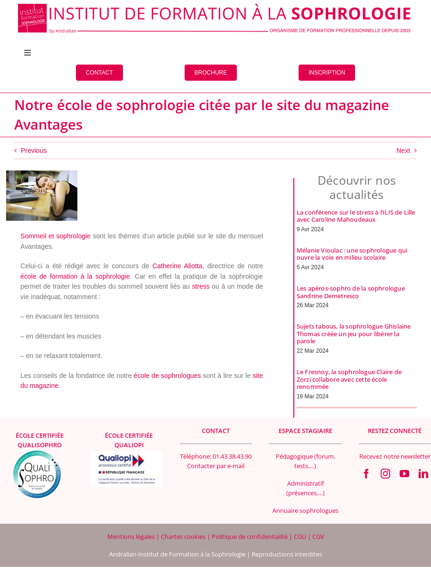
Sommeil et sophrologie (55, 236)
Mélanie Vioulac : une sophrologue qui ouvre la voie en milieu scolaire (352, 254)
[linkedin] (423, 474)
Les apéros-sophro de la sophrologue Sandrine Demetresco (351, 292)
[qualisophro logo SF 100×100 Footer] (37, 454)
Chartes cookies (183, 536)
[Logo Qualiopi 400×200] (126, 454)
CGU (301, 536)
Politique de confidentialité (250, 536)
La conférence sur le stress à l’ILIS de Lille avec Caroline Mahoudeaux (356, 216)
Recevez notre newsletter (395, 456)
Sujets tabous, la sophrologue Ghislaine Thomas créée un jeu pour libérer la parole (354, 333)
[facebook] (366, 474)
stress (200, 286)
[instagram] (385, 474)
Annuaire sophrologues (305, 510)
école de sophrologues (167, 375)
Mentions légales (131, 536)
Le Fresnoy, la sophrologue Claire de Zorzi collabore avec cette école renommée (349, 379)
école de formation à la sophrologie (75, 276)
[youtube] (404, 474)
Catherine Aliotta (177, 266)
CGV (318, 536)
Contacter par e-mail (215, 466)
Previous (34, 150)
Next (403, 150)
